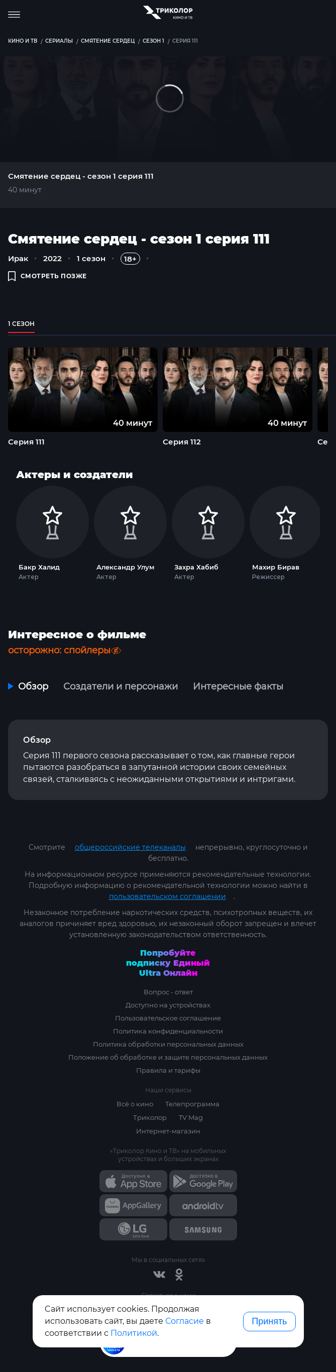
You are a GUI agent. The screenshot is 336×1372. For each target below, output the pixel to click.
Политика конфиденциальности (168, 1031)
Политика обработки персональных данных (168, 1044)
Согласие (184, 1321)
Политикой (133, 1333)
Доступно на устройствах (168, 1005)
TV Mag (191, 1117)
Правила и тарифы (168, 1070)
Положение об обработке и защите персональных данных (168, 1057)
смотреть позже (47, 276)
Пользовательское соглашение (168, 1018)
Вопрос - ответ (168, 992)
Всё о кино (135, 1104)
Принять (269, 1321)
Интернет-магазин (168, 1131)
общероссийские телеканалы (130, 847)
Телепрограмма (192, 1104)
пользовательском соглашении (167, 896)
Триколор (150, 1117)
